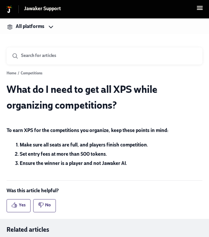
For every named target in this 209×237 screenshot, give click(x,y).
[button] (200, 11)
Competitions (31, 73)
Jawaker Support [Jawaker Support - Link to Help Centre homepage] (42, 9)
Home (11, 73)
